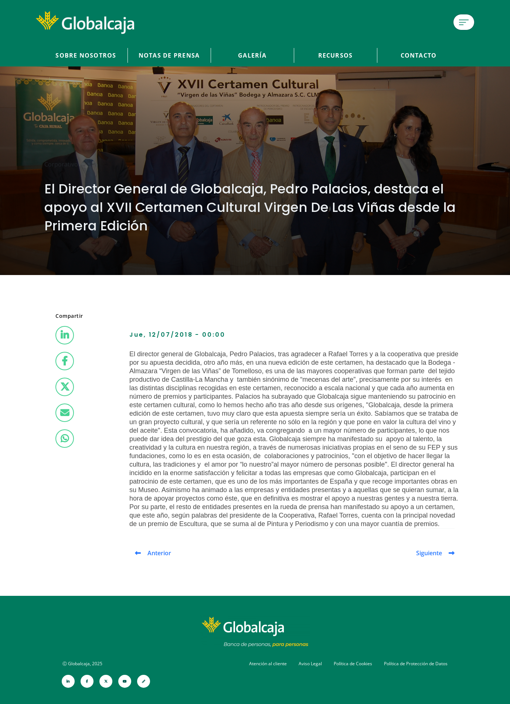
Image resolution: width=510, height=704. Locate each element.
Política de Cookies (353, 663)
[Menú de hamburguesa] (464, 22)
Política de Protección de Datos (416, 663)
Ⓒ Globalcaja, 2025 (82, 663)
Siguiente (429, 553)
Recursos (335, 55)
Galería (252, 55)
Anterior (159, 553)
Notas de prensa (169, 55)
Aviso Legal (310, 663)
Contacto (419, 55)
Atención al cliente (268, 663)
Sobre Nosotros (85, 55)
